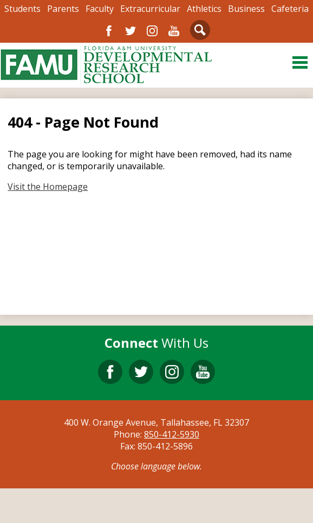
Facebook (108, 30)
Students (22, 9)
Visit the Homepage (48, 187)
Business (246, 9)
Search (200, 32)
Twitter (130, 30)
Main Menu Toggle (300, 62)
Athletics (204, 9)
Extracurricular (150, 9)
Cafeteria (290, 9)
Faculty (100, 9)
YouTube (173, 30)
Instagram (152, 30)
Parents (63, 9)
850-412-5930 (171, 434)
